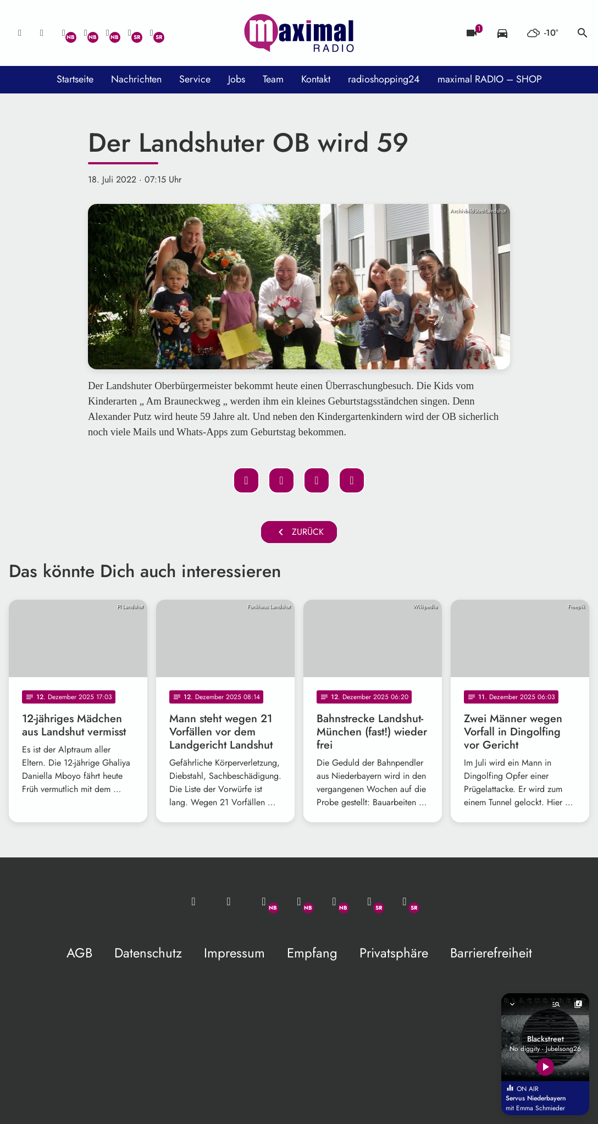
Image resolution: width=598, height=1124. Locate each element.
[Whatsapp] (64, 33)
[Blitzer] (471, 33)
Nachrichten (136, 79)
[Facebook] (86, 33)
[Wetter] (542, 33)
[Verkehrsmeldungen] (502, 33)
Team (273, 79)
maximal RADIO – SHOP (490, 79)
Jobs (236, 79)
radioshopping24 (384, 79)
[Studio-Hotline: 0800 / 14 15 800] (42, 33)
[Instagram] (108, 33)
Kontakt (315, 79)
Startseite (75, 79)
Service (195, 79)
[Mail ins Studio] (20, 33)
